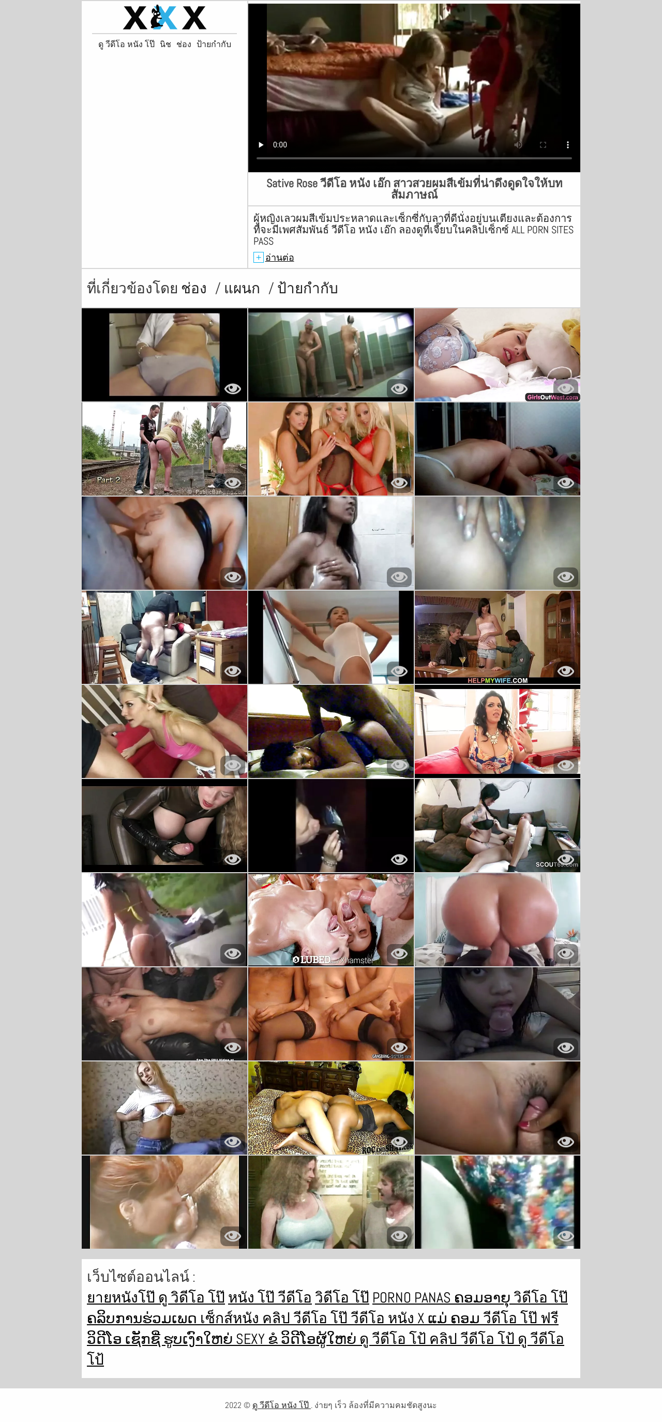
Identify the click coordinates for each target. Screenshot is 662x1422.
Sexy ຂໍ (258, 1339)
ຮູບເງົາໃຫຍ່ (199, 1339)
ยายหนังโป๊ (122, 1298)
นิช (165, 44)
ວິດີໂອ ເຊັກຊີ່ (125, 1339)
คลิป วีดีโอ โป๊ (306, 1318)
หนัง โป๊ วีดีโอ (270, 1298)
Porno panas (413, 1298)
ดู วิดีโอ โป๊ (191, 1298)
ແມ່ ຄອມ (455, 1318)
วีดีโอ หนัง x (389, 1318)
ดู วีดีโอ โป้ (394, 1339)
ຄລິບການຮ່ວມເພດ (143, 1318)
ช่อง (183, 44)
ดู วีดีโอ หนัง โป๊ (126, 44)
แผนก (243, 288)
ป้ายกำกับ (214, 44)
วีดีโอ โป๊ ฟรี (521, 1318)
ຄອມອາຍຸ (484, 1298)
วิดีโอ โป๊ (342, 1298)
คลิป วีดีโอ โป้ (473, 1339)
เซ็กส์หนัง (231, 1318)
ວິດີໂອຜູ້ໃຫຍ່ (320, 1339)
